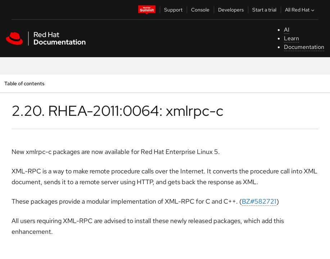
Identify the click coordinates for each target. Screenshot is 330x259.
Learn (291, 38)
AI (286, 29)
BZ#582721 (259, 201)
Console (200, 9)
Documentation (304, 47)
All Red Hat (300, 9)
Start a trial (264, 9)
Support (173, 9)
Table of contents (24, 83)
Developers (231, 9)
